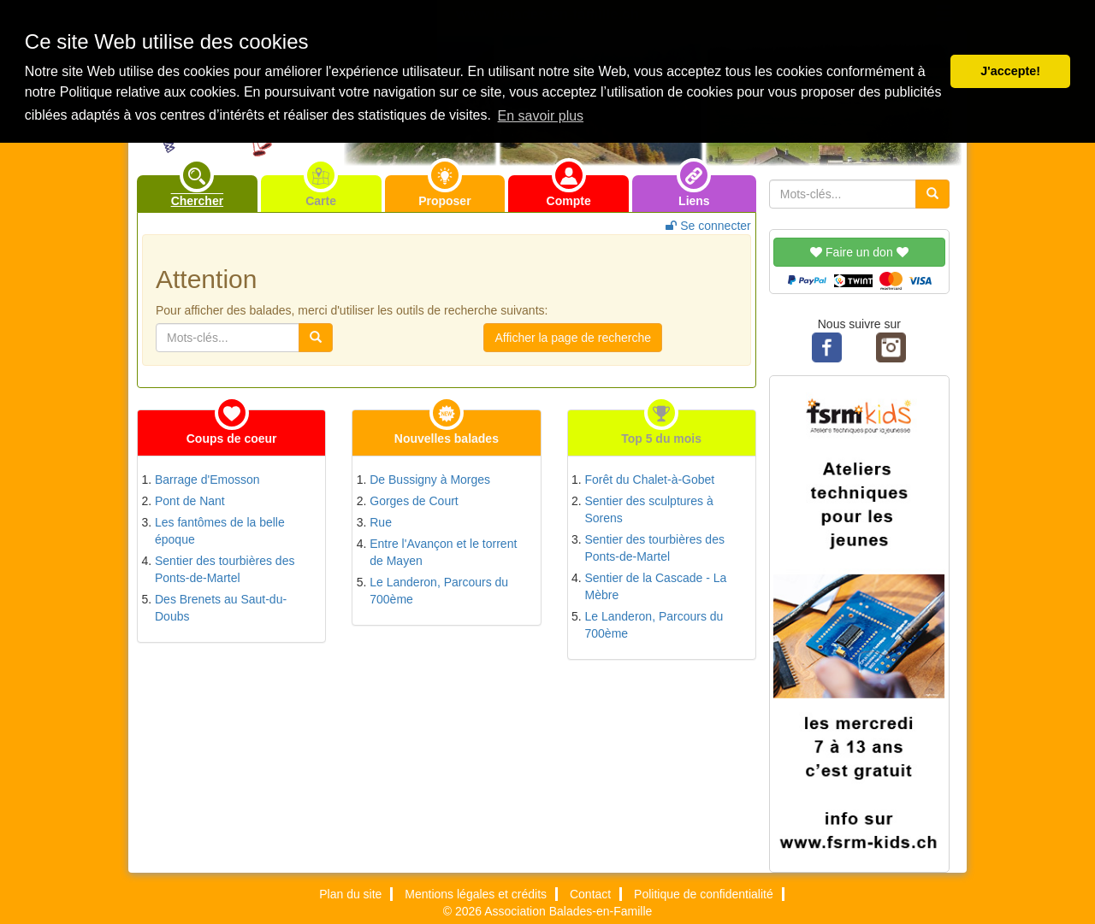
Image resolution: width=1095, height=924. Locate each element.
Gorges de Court (414, 501)
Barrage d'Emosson (207, 479)
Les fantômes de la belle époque (220, 530)
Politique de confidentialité (703, 894)
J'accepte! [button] (1010, 71)
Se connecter (708, 225)
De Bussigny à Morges (430, 479)
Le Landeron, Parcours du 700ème (439, 590)
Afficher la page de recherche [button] (572, 337)
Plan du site (350, 894)
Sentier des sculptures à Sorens (649, 509)
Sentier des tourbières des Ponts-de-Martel (224, 569)
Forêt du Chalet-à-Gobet (650, 479)
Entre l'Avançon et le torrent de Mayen (443, 552)
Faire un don (859, 252)
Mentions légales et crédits (476, 894)
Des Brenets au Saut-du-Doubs (221, 607)
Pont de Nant (190, 501)
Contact (590, 894)
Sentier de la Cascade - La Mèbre (656, 586)
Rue (381, 522)
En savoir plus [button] (541, 116)
